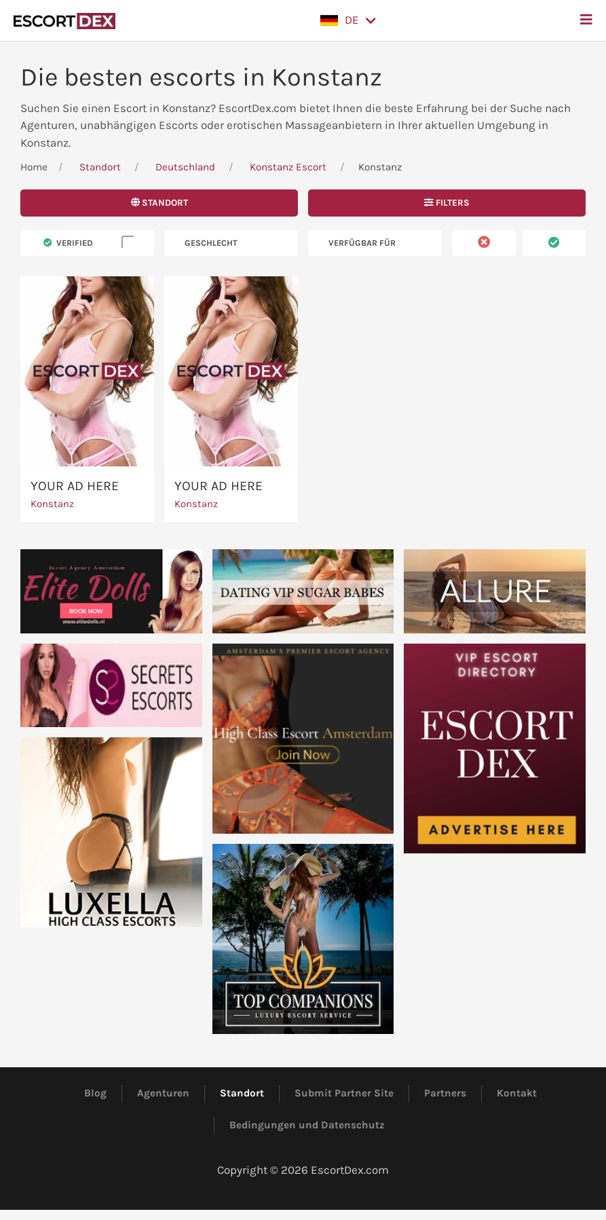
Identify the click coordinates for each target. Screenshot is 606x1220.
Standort (100, 167)
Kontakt (517, 1093)
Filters (447, 203)
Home (34, 167)
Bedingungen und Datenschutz (307, 1125)
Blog (95, 1093)
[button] (348, 20)
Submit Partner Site (344, 1093)
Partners (445, 1093)
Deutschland (185, 167)
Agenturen (163, 1093)
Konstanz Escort (288, 167)
